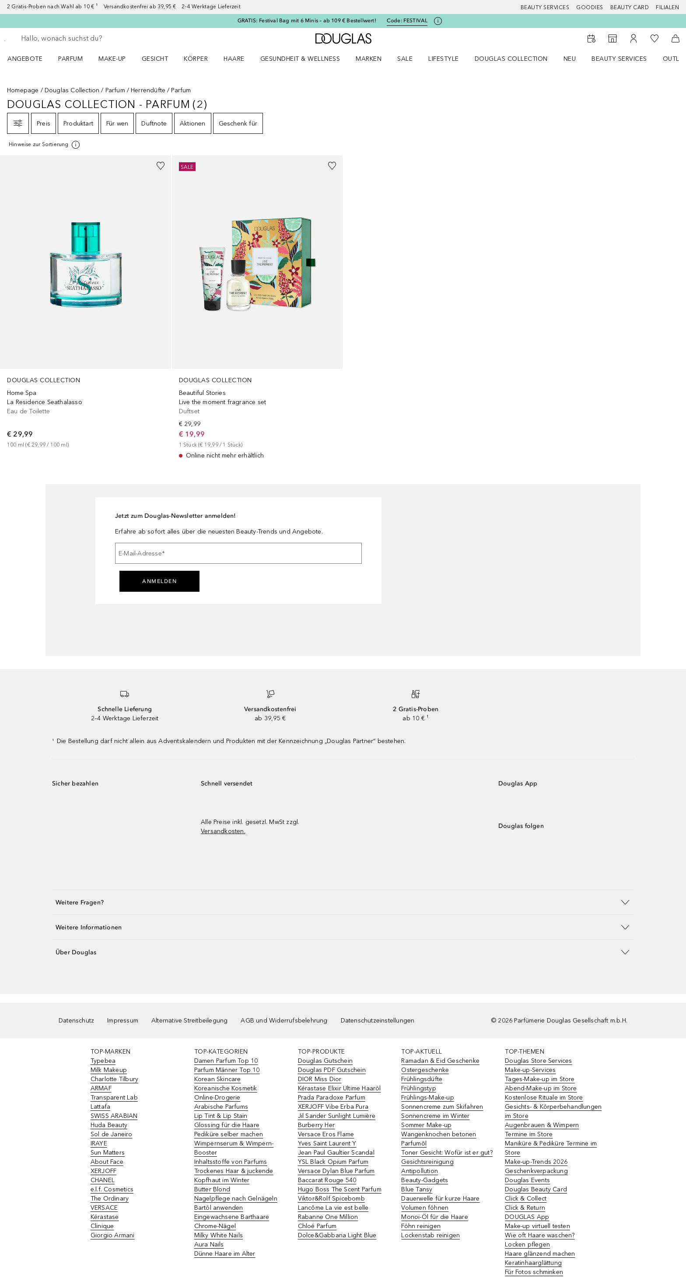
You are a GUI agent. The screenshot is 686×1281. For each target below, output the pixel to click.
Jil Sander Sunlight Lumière (336, 1116)
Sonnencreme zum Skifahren (442, 1106)
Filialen (667, 7)
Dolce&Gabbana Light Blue (337, 1235)
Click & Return (525, 1207)
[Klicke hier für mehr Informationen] (437, 20)
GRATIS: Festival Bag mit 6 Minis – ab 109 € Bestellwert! (307, 20)
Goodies (589, 7)
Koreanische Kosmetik (225, 1088)
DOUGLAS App (527, 1217)
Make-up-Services (530, 1070)
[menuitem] (30, 58)
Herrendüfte (148, 90)
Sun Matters (108, 1152)
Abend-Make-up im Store (541, 1088)
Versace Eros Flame (326, 1134)
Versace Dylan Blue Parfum (336, 1171)
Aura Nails (209, 1244)
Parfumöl (414, 1143)
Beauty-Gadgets (424, 1180)
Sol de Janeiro (112, 1134)
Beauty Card (629, 7)
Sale (405, 59)
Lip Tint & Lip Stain (221, 1116)
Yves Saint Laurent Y (327, 1143)
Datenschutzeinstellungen (378, 1020)
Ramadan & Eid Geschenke (440, 1061)
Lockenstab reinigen (430, 1235)
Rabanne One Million (328, 1217)
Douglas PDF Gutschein (332, 1070)
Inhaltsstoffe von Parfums (230, 1162)
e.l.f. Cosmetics (112, 1189)
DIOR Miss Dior (320, 1079)
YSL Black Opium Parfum (333, 1162)
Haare (234, 59)
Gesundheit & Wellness (300, 59)
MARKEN (369, 59)
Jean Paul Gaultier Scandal (336, 1152)
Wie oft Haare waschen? (539, 1235)
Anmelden (159, 581)
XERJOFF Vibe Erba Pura (333, 1106)
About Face (107, 1162)
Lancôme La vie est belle (333, 1207)
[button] (343, 902)
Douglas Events (527, 1180)
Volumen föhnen (424, 1207)
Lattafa (100, 1106)
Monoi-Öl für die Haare (434, 1217)
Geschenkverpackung (536, 1171)
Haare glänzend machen (540, 1253)
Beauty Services (545, 7)
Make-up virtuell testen (537, 1226)
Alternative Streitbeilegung (189, 1020)
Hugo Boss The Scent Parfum (340, 1189)
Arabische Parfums (221, 1106)
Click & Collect (525, 1198)
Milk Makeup (109, 1070)
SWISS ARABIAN (114, 1116)
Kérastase (105, 1217)
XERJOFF (103, 1171)
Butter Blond (212, 1189)
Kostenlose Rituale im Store (544, 1097)
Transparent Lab (114, 1097)
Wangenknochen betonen (438, 1134)
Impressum (122, 1020)
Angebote (24, 59)
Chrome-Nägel (215, 1226)
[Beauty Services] (591, 38)
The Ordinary (110, 1198)
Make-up (112, 59)
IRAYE (99, 1143)
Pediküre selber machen (228, 1134)
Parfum (70, 59)
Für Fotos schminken (534, 1272)
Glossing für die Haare (226, 1125)
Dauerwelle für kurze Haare (440, 1198)
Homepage (23, 90)
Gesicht (155, 59)
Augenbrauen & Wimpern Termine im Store (542, 1129)
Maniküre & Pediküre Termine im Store (551, 1148)
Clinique (102, 1226)
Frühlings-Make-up (427, 1097)
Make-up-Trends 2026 (536, 1162)
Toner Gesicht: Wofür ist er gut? (446, 1152)
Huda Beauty (109, 1125)
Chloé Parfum (317, 1226)
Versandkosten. (223, 831)
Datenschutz (76, 1020)
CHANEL (103, 1180)
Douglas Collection (511, 59)
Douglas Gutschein (325, 1061)
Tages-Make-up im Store (539, 1079)
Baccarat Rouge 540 (327, 1180)
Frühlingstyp (418, 1088)
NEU (570, 59)
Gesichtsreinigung (427, 1162)
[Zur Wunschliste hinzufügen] (160, 165)
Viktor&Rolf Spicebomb (331, 1198)
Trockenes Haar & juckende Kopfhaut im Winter (233, 1175)
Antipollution (419, 1171)
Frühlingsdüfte (421, 1079)
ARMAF (101, 1088)
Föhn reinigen (421, 1226)
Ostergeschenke (425, 1070)
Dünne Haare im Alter (225, 1253)
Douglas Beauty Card (536, 1189)
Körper (196, 59)
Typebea (103, 1061)
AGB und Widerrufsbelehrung (284, 1020)
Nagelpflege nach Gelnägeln (235, 1198)
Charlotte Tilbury (114, 1079)
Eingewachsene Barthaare (232, 1217)
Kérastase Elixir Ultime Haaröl (339, 1088)
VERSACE (104, 1207)
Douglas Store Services (538, 1061)
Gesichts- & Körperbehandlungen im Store (553, 1111)
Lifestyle (443, 59)
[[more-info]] (45, 144)
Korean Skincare (217, 1079)
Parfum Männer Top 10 (227, 1070)
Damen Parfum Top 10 (226, 1061)
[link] (85, 302)
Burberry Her (316, 1125)
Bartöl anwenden (218, 1207)
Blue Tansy (416, 1189)
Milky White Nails (218, 1235)
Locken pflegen (527, 1244)
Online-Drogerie (217, 1097)
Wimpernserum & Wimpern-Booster (234, 1148)
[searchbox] (85, 38)
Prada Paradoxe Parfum (331, 1097)
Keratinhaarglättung (533, 1263)
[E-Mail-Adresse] (238, 553)
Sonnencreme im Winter (435, 1116)
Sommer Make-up (426, 1125)
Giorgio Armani (113, 1235)
